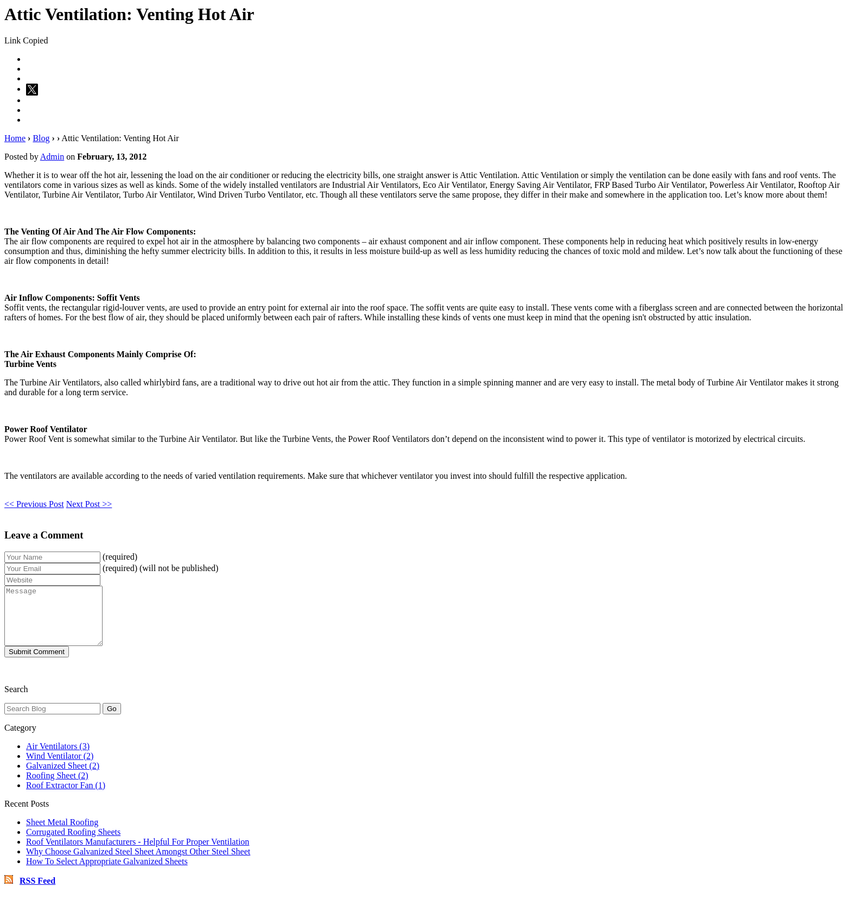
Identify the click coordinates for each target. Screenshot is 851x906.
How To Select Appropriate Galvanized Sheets (107, 872)
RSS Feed (37, 892)
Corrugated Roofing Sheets (73, 843)
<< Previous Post (34, 504)
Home (15, 138)
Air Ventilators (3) (58, 757)
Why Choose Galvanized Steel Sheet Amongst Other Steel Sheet (138, 862)
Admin (52, 156)
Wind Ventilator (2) (59, 767)
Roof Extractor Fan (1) (65, 796)
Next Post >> (89, 504)
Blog (41, 138)
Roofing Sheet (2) (57, 786)
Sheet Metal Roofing (62, 833)
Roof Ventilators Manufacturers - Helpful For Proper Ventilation (137, 853)
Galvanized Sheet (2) (62, 777)
